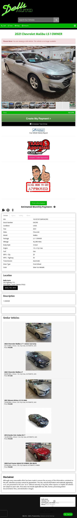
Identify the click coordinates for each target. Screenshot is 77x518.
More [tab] (28, 215)
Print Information (38, 203)
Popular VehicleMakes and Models (46, 511)
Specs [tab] (13, 215)
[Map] (57, 503)
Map (17, 26)
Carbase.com (44, 516)
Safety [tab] (21, 215)
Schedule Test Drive (38, 124)
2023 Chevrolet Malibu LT (13, 372)
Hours (25, 26)
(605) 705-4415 (10, 288)
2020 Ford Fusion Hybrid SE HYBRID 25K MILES (20, 463)
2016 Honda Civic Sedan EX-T (14, 435)
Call (3, 26)
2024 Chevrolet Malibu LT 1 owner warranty (20, 344)
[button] (73, 48)
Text (10, 26)
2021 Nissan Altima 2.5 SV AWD (15, 400)
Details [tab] (5, 215)
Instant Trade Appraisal (38, 157)
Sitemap (51, 516)
